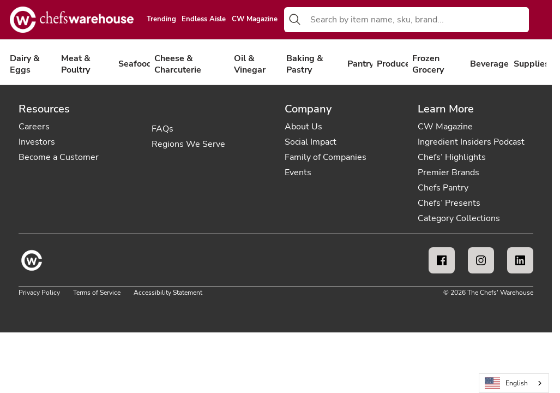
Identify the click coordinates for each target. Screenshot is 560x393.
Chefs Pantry (443, 187)
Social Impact (310, 142)
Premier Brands (448, 172)
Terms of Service (97, 292)
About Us (303, 126)
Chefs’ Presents (449, 203)
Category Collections (459, 218)
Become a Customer (59, 157)
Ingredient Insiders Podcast (471, 142)
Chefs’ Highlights (452, 157)
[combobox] (417, 19)
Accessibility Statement (168, 292)
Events (298, 172)
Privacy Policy (39, 292)
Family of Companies (325, 157)
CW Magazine (255, 19)
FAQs (162, 128)
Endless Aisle (204, 19)
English (506, 383)
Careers (34, 126)
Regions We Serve (188, 144)
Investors (37, 142)
